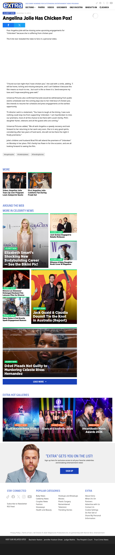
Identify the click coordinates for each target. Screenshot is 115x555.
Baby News (40, 496)
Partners (88, 501)
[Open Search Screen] (104, 7)
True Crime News (101, 539)
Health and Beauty (44, 510)
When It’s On (90, 498)
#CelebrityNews (23, 154)
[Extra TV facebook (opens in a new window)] (100, 3)
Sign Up (69, 471)
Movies (61, 498)
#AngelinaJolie (9, 154)
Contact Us (89, 507)
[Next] (110, 419)
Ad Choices (37, 533)
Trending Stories (65, 510)
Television (62, 507)
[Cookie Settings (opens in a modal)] (91, 510)
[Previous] (5, 419)
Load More (39, 381)
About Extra (90, 496)
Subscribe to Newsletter (17, 503)
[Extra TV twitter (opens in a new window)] (104, 3)
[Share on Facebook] (8, 25)
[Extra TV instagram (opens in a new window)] (107, 3)
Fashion (39, 504)
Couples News (42, 501)
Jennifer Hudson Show (53, 539)
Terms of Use (27, 533)
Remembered (64, 504)
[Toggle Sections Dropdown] (30, 7)
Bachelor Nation (35, 539)
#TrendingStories (38, 154)
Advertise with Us (92, 504)
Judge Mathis (69, 539)
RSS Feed (11, 506)
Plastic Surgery (64, 501)
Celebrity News (9, 13)
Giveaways (40, 507)
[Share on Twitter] (19, 25)
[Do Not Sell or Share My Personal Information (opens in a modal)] (93, 515)
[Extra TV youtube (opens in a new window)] (111, 3)
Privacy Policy (15, 533)
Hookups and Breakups (68, 496)
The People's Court (84, 539)
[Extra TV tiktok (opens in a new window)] (97, 3)
